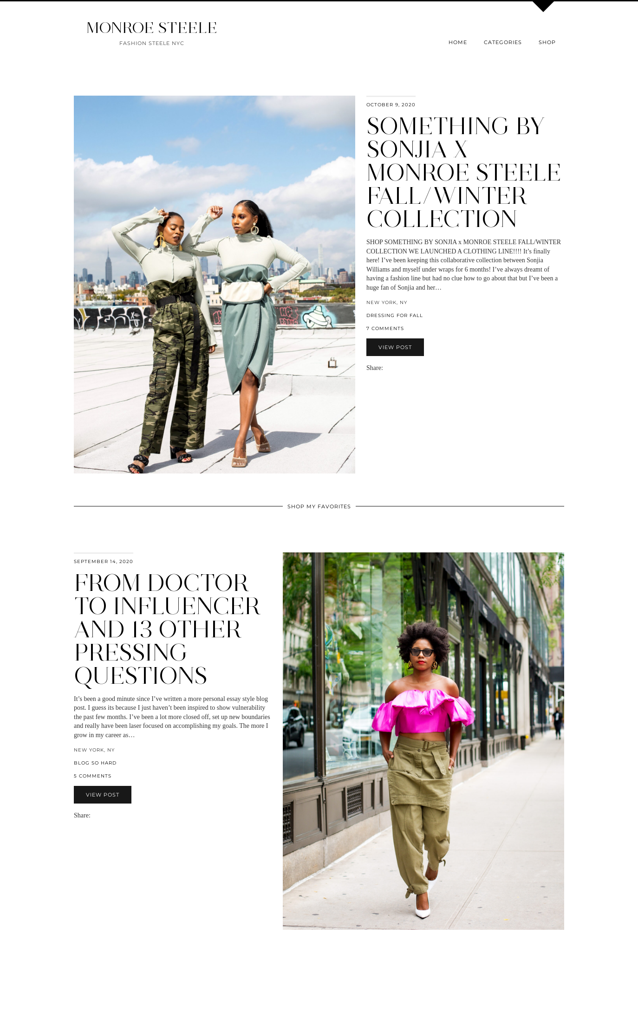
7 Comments (385, 328)
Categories (503, 42)
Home (458, 42)
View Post (395, 347)
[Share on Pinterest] (400, 368)
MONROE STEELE (151, 28)
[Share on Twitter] (396, 368)
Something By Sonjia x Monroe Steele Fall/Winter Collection (463, 172)
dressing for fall (394, 315)
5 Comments (92, 776)
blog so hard (95, 763)
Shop (547, 42)
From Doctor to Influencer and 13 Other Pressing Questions (167, 629)
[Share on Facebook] (391, 368)
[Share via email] (386, 368)
